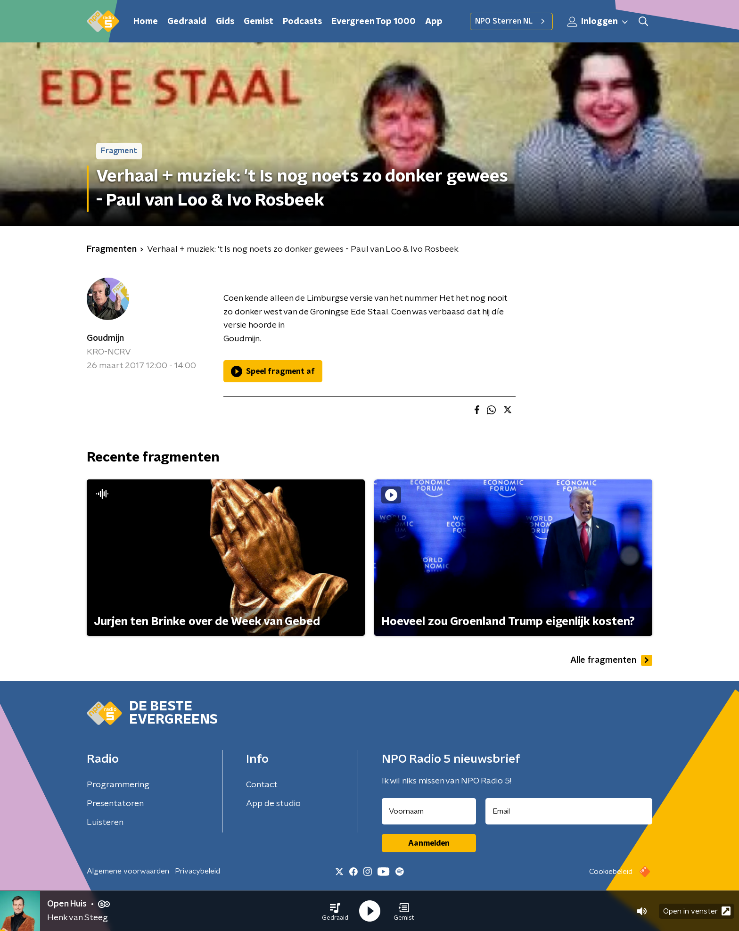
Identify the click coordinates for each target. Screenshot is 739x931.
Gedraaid (186, 21)
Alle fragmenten (611, 660)
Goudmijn (105, 338)
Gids (225, 21)
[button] (335, 911)
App (434, 21)
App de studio (273, 803)
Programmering (118, 785)
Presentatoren (115, 803)
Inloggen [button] (598, 21)
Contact (262, 785)
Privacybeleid (197, 871)
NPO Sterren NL (511, 21)
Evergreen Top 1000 (373, 21)
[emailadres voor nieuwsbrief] (569, 811)
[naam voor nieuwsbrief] (429, 811)
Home (145, 21)
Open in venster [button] (697, 910)
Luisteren (105, 822)
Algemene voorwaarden (128, 871)
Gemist (258, 21)
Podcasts (302, 21)
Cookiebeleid (610, 871)
